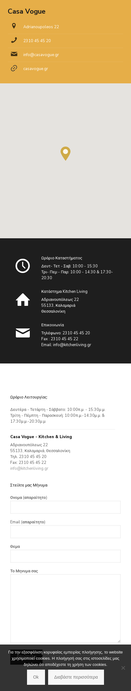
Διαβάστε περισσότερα (76, 677)
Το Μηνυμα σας (65, 605)
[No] (123, 668)
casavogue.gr (35, 69)
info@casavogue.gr (41, 55)
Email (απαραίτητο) (65, 528)
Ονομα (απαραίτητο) (65, 504)
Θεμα (65, 553)
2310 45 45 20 (37, 41)
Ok (36, 677)
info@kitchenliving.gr (72, 345)
